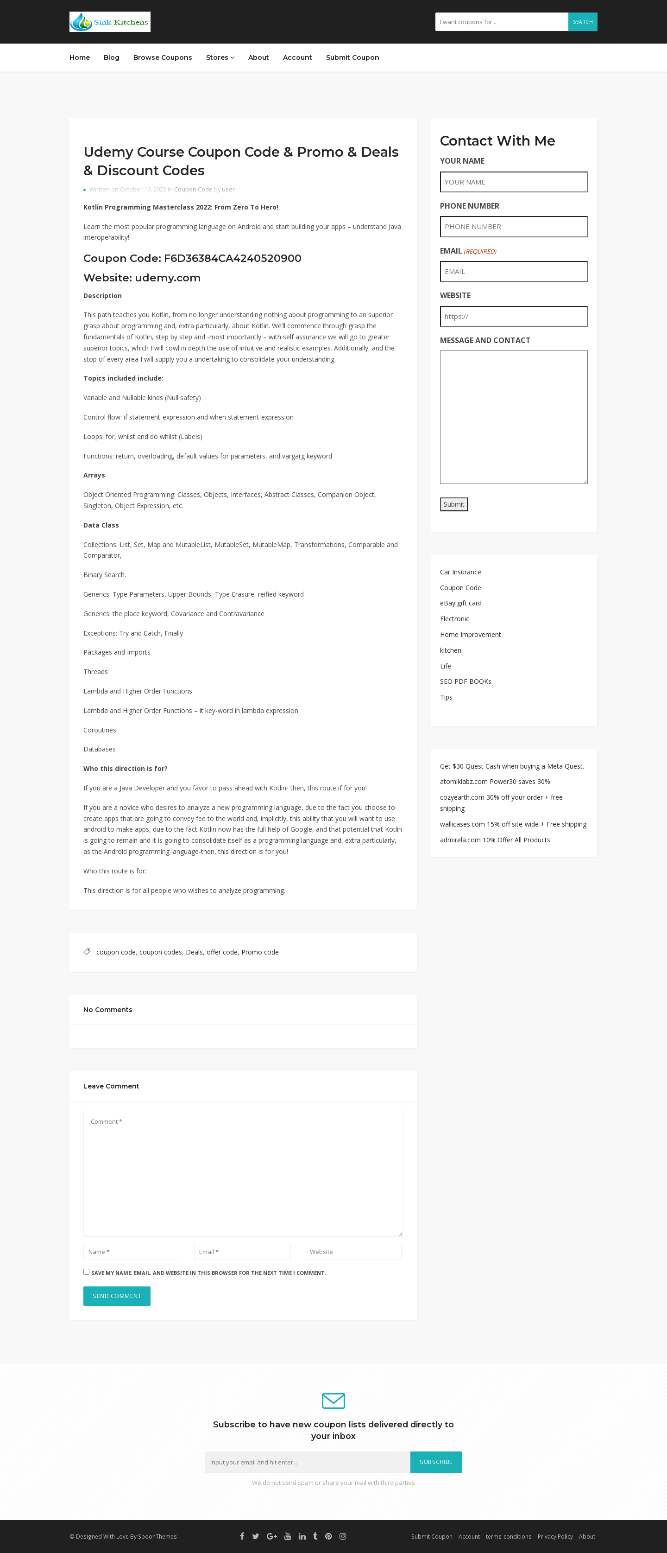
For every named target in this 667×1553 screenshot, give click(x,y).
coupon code (116, 952)
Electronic (454, 618)
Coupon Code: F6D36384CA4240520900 (192, 258)
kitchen (450, 650)
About (258, 57)
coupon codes (160, 952)
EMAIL (468, 251)
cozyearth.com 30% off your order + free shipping (501, 803)
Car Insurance (460, 571)
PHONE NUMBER (469, 206)
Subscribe (436, 1462)
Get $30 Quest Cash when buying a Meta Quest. (512, 766)
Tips (446, 697)
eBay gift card (461, 602)
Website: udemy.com (142, 277)
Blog (112, 57)
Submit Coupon (352, 57)
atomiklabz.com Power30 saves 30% (495, 781)
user (228, 189)
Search (583, 22)
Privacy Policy (555, 1536)
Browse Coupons (162, 57)
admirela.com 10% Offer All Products (495, 839)
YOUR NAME (462, 161)
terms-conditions (509, 1536)
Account (297, 57)
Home (79, 57)
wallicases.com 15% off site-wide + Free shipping (513, 824)
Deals (194, 952)
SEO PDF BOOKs (465, 681)
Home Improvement (470, 634)
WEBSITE (455, 295)
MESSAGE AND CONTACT (485, 340)
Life (445, 666)
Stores (220, 57)
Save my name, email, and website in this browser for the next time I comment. (208, 1272)
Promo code (260, 952)
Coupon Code (193, 189)
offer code (222, 952)
